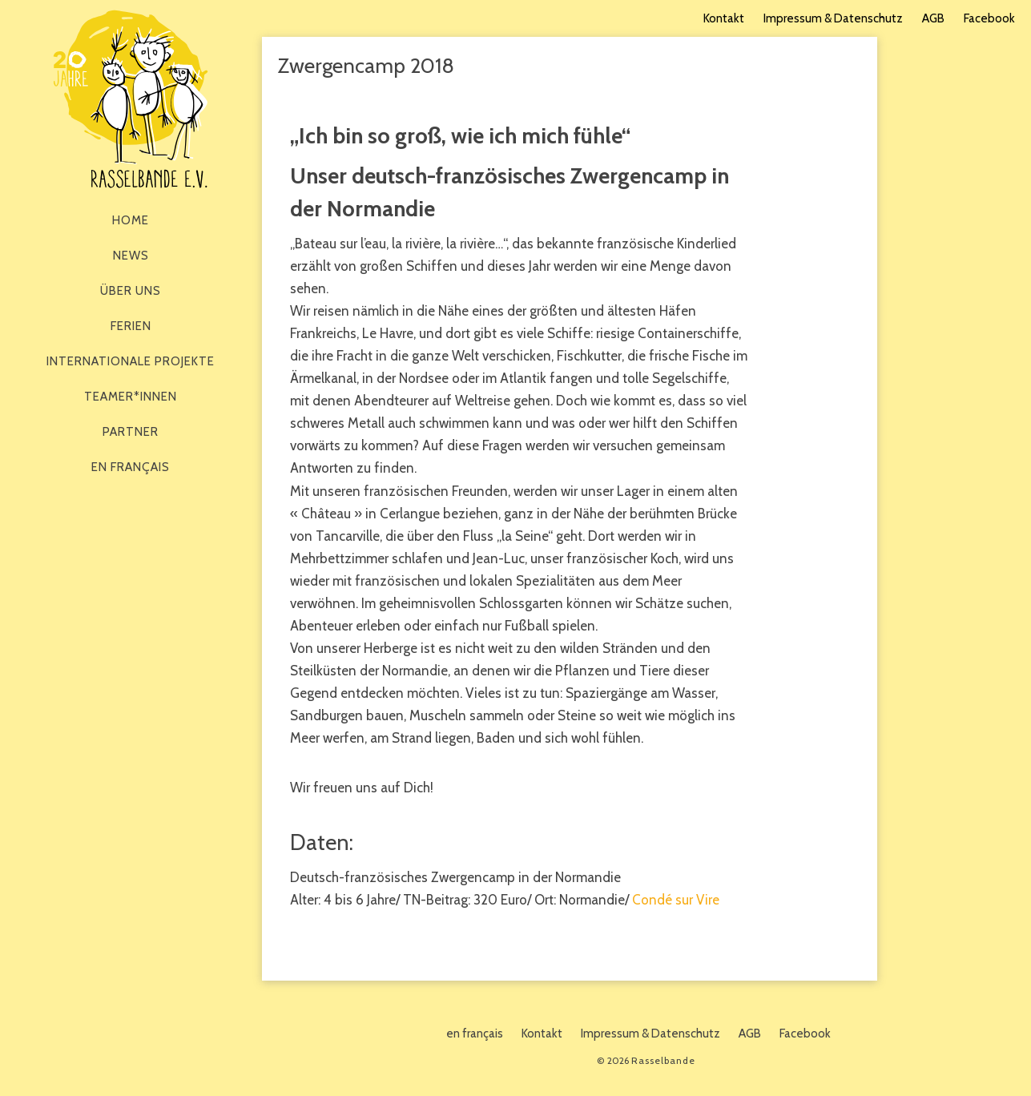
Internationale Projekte (130, 361)
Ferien (131, 326)
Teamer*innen (130, 396)
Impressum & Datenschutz (833, 18)
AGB (933, 18)
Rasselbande (130, 99)
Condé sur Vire (675, 900)
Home (130, 220)
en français (130, 467)
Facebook (989, 18)
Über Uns (130, 291)
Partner (131, 432)
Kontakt (723, 18)
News (131, 255)
